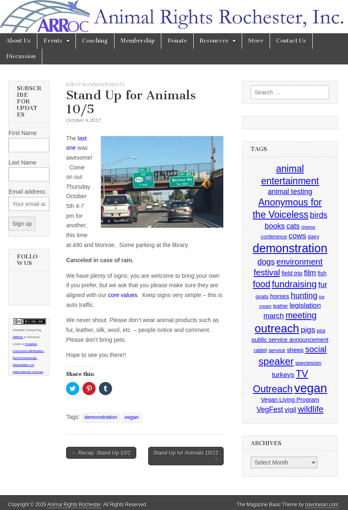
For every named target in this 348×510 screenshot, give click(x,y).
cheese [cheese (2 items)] (308, 226)
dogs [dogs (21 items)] (266, 261)
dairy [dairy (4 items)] (313, 236)
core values (122, 295)
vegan (131, 417)
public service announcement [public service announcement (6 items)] (290, 339)
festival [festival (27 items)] (267, 272)
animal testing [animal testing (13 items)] (290, 192)
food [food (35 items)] (261, 284)
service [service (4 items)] (276, 350)
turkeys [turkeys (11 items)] (283, 375)
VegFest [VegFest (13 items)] (269, 409)
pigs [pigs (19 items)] (308, 329)
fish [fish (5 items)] (322, 273)
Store (255, 40)
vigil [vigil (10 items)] (290, 409)
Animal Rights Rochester (74, 505)
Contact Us (291, 40)
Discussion (21, 56)
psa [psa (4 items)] (321, 330)
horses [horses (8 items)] (279, 296)
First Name (23, 133)
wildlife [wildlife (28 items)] (310, 409)
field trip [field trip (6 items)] (292, 273)
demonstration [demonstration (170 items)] (290, 248)
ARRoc (18, 337)
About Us (18, 40)
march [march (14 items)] (273, 316)
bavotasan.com (322, 505)
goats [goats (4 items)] (262, 296)
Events (53, 40)
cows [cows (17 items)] (297, 235)
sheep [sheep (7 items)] (295, 349)
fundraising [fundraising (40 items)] (294, 284)
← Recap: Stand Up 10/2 (101, 453)
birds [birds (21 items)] (318, 215)
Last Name (23, 162)
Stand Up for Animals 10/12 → (185, 456)
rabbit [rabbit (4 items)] (260, 350)
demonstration (101, 417)
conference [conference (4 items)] (274, 236)
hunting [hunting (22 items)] (304, 295)
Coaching (95, 40)
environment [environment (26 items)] (300, 261)
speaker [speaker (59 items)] (276, 361)
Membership (138, 40)
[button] (162, 182)
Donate (177, 40)
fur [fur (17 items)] (322, 284)
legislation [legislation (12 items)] (305, 305)
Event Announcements (95, 84)
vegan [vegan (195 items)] (310, 388)
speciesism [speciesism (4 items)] (308, 363)
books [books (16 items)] (275, 226)
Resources (214, 40)
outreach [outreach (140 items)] (277, 328)
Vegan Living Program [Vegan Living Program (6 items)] (290, 399)
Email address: (28, 191)
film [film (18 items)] (310, 272)
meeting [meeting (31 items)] (301, 315)
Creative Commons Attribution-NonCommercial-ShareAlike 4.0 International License (28, 358)
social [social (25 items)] (316, 349)
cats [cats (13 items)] (293, 226)
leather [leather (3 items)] (280, 306)
